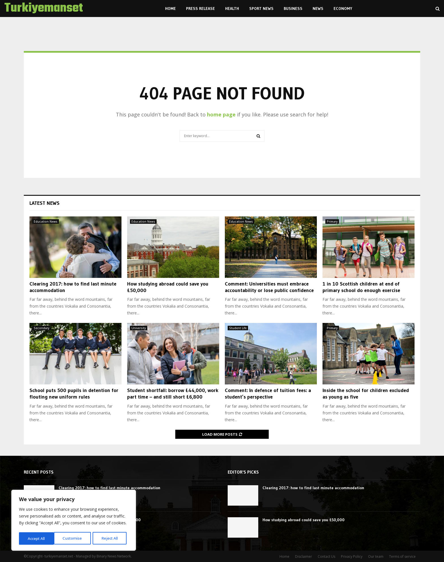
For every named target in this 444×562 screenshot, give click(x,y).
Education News (45, 221)
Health (232, 8)
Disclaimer (303, 556)
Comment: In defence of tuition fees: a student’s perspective (268, 393)
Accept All (111, 538)
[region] (73, 521)
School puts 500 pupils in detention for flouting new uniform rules (73, 393)
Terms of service (402, 556)
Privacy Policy (351, 556)
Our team (375, 556)
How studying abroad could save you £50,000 (303, 519)
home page (221, 114)
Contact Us (326, 556)
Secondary (41, 328)
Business (293, 8)
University (138, 328)
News (318, 8)
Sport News (261, 8)
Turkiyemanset (43, 8)
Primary (332, 221)
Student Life (238, 328)
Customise (37, 538)
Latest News (44, 203)
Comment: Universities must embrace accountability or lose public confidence (269, 287)
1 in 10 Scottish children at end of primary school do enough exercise (361, 287)
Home (170, 8)
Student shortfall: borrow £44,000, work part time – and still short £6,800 (172, 393)
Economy (343, 8)
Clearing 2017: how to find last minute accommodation (109, 487)
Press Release (200, 8)
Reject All (74, 538)
